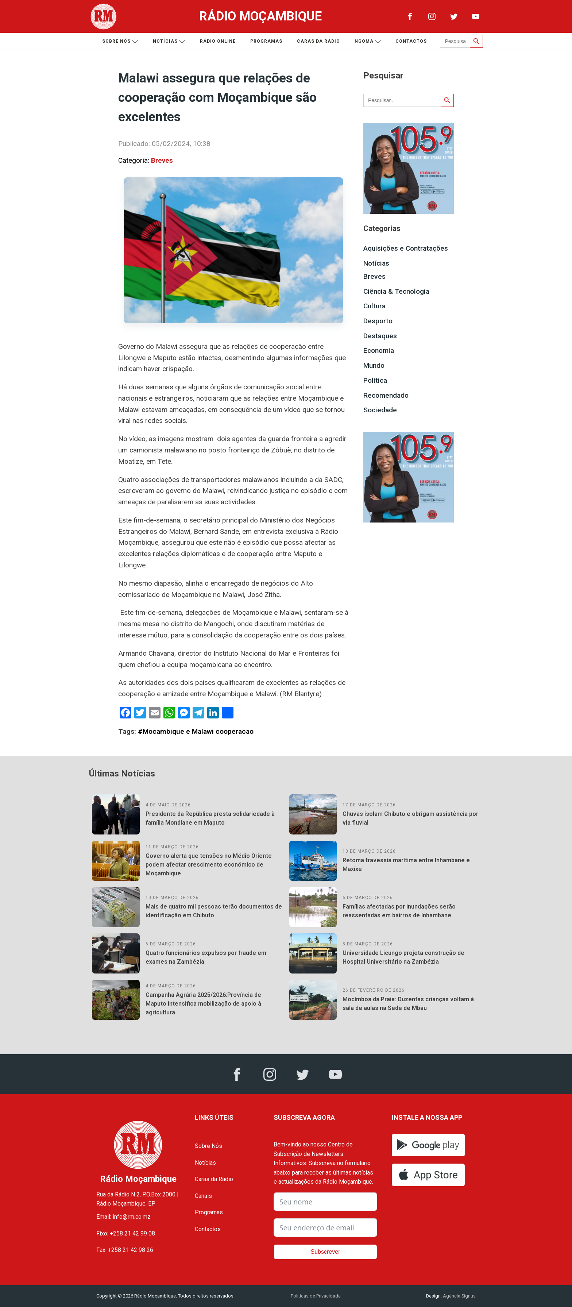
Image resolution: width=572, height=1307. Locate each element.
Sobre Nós (208, 1145)
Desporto (378, 321)
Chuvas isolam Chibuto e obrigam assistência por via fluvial (410, 818)
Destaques (380, 336)
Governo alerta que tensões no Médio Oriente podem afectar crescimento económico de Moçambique (209, 864)
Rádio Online (218, 41)
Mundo (373, 365)
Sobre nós (120, 41)
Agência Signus (459, 1296)
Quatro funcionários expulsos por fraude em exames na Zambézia (206, 957)
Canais (203, 1195)
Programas (266, 41)
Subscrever (325, 1252)
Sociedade (380, 410)
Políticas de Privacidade (316, 1296)
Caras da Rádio (318, 41)
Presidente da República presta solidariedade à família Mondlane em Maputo (210, 818)
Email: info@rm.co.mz (123, 1216)
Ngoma (368, 41)
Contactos (411, 41)
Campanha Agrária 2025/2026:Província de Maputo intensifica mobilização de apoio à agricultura (203, 1003)
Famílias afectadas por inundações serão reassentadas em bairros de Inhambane (399, 911)
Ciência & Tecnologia (396, 291)
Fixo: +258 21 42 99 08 (125, 1233)
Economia (378, 350)
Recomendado (386, 395)
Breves (162, 160)
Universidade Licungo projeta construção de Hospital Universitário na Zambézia (403, 957)
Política (375, 380)
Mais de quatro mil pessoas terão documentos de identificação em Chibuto (214, 911)
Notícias (169, 41)
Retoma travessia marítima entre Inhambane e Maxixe (406, 864)
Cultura (374, 306)
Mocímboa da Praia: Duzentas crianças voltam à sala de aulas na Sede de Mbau (408, 1003)
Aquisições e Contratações (405, 248)
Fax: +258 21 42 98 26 (124, 1249)
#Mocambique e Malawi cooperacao (196, 731)
